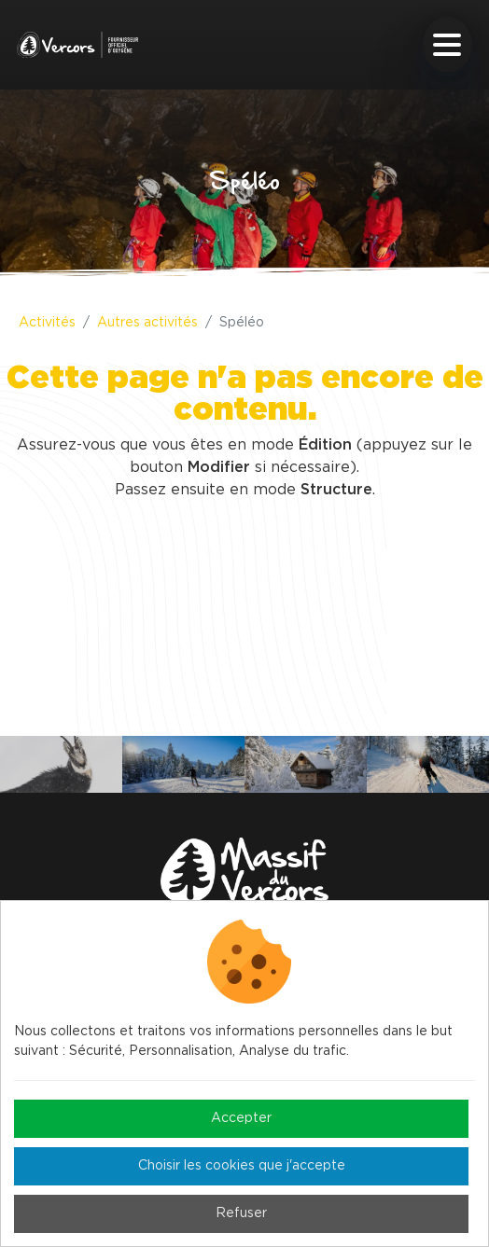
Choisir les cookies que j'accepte (241, 1165)
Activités (47, 322)
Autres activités (147, 322)
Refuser (241, 1213)
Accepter (241, 1118)
